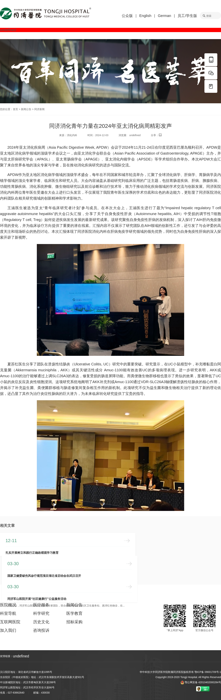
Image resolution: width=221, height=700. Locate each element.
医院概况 (8, 605)
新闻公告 (26, 109)
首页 (15, 109)
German (164, 16)
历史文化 (41, 622)
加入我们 (8, 630)
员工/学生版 (187, 16)
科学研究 (41, 613)
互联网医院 (10, 622)
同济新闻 (39, 109)
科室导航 (8, 613)
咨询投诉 (41, 630)
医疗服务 (41, 605)
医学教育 (74, 613)
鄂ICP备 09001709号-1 (207, 671)
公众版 (127, 16)
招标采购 (74, 622)
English (145, 16)
